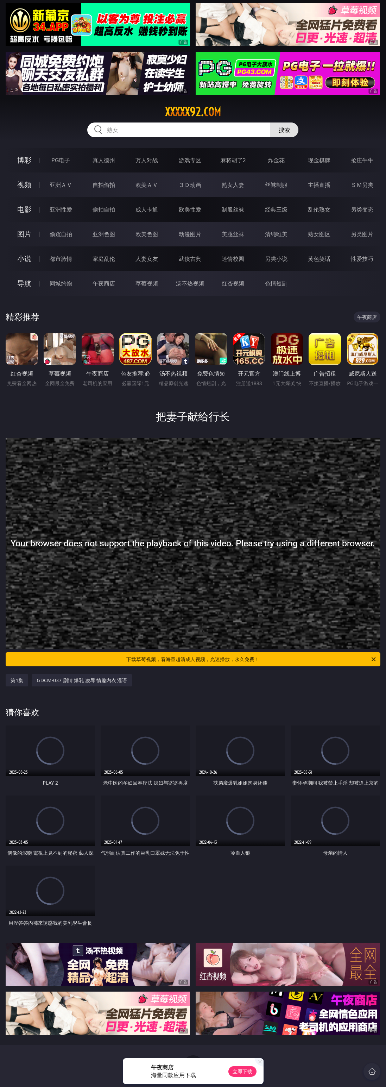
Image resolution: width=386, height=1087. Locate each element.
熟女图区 (319, 234)
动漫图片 (190, 234)
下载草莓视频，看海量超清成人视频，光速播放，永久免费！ (251, 659)
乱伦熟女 (319, 209)
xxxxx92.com (193, 112)
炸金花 (276, 160)
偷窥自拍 (61, 234)
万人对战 (146, 160)
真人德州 (104, 160)
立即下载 (242, 1071)
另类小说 (276, 259)
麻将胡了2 (233, 160)
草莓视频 (146, 283)
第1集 (17, 680)
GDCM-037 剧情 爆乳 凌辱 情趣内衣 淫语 (82, 680)
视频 (24, 184)
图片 (24, 234)
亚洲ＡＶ (61, 185)
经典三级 (276, 209)
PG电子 (60, 160)
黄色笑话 (319, 259)
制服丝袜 (233, 209)
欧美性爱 (190, 209)
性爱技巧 (362, 259)
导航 (24, 283)
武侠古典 (190, 259)
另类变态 (362, 209)
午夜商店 (104, 283)
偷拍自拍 (104, 209)
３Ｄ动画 (190, 185)
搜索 (284, 130)
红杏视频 (233, 283)
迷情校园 (233, 259)
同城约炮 (61, 283)
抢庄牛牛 (362, 160)
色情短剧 (276, 283)
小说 (24, 258)
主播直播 (319, 185)
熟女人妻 (233, 185)
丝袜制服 (276, 185)
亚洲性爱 (61, 209)
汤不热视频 (190, 283)
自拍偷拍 (104, 185)
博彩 (24, 160)
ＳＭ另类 (362, 185)
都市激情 (61, 259)
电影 (24, 209)
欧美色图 (146, 234)
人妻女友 (146, 259)
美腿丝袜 (233, 234)
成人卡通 (146, 209)
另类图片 (362, 234)
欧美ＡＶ (146, 185)
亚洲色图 (104, 234)
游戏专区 (190, 160)
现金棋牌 (319, 160)
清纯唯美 (276, 234)
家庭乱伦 (104, 259)
